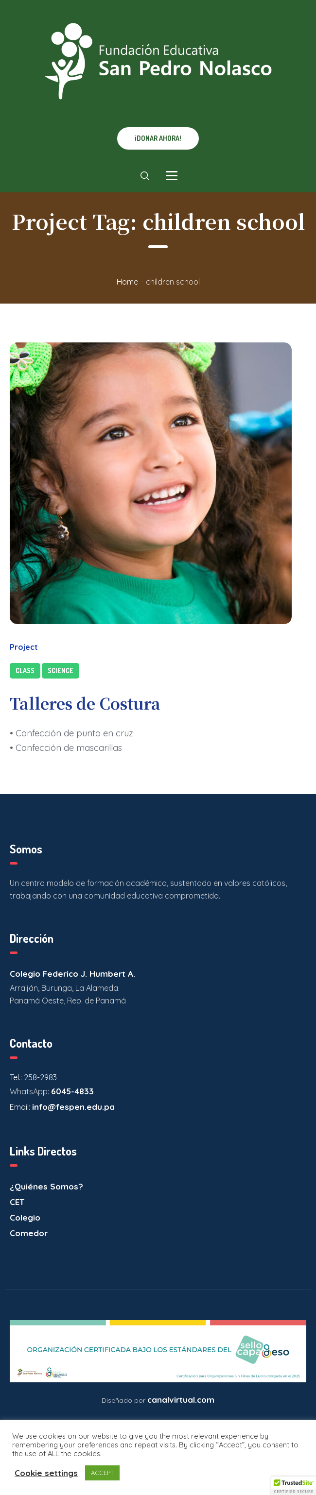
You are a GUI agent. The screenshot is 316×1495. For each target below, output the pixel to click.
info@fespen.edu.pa (73, 1107)
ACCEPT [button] (102, 1473)
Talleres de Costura (85, 703)
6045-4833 (72, 1091)
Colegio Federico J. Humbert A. (72, 973)
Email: (21, 1107)
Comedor (29, 1233)
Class (25, 670)
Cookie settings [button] (46, 1473)
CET (17, 1202)
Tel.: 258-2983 (33, 1077)
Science (60, 670)
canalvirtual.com (180, 1399)
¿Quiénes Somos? (46, 1186)
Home (127, 282)
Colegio (25, 1217)
